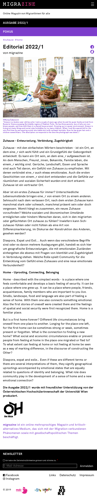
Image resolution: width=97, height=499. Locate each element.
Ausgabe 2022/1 (15, 23)
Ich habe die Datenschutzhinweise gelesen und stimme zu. (30, 460)
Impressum (87, 475)
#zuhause (8, 40)
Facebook (12, 475)
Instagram (12, 479)
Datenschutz (68, 475)
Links (52, 475)
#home (19, 40)
